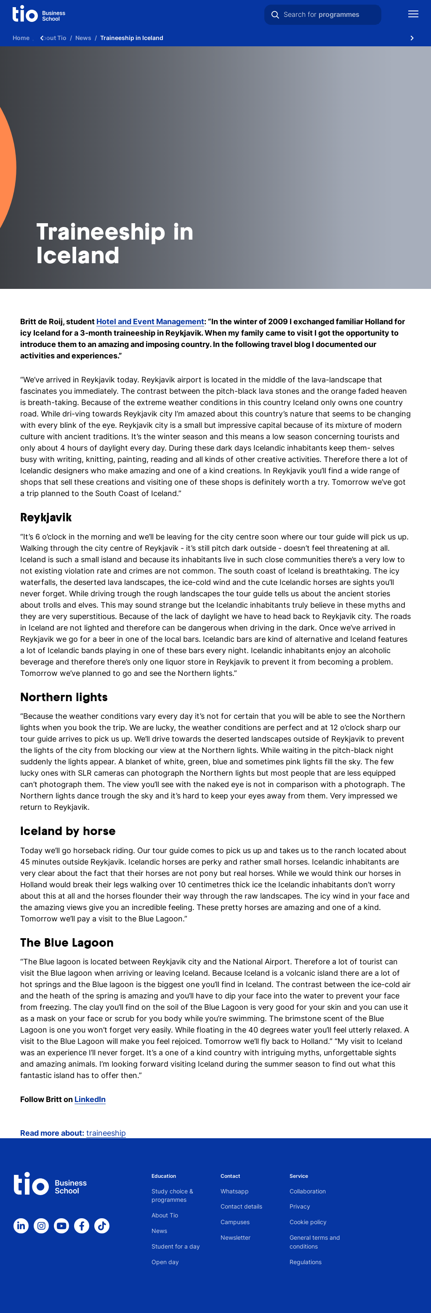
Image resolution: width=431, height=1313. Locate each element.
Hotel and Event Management (150, 321)
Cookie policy (308, 1221)
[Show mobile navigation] (413, 15)
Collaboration (308, 1191)
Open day (165, 1261)
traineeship (106, 1133)
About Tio (165, 1215)
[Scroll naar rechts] (412, 37)
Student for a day (176, 1246)
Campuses (235, 1221)
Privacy (300, 1206)
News (159, 1230)
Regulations (306, 1261)
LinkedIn (90, 1099)
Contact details (241, 1206)
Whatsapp (235, 1191)
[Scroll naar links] (41, 37)
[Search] (275, 14)
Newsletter (235, 1237)
